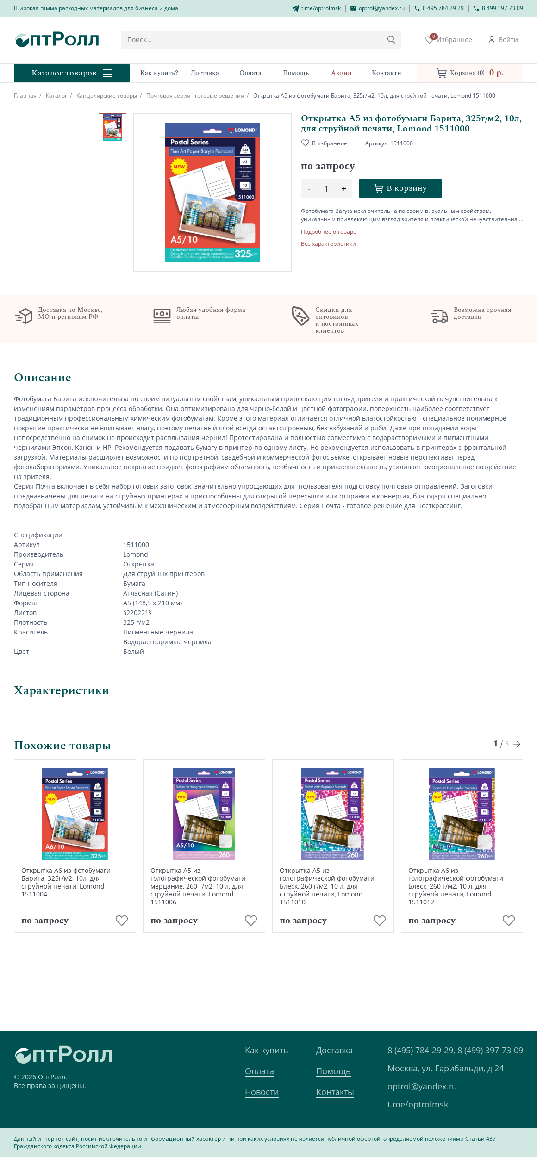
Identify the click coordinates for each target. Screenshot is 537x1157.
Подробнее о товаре (328, 232)
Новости (262, 1091)
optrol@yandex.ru (422, 1086)
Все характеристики (328, 244)
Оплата (259, 1070)
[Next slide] (517, 794)
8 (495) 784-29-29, (421, 1050)
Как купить (266, 1050)
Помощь (333, 1070)
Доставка (334, 1050)
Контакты (335, 1091)
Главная (25, 96)
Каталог (56, 96)
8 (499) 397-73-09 (490, 1050)
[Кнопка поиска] (398, 39)
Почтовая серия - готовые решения (195, 96)
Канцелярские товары (106, 96)
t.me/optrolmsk (417, 1104)
